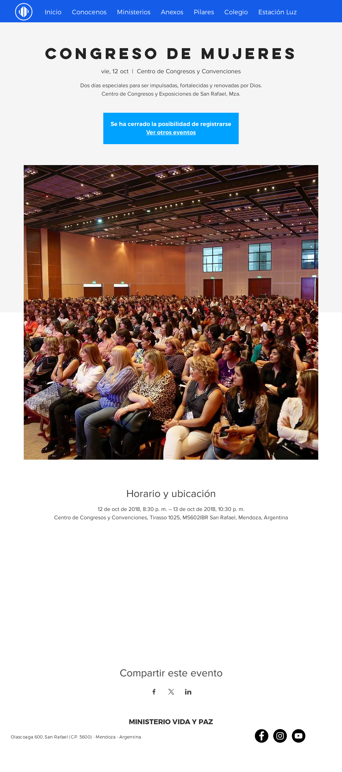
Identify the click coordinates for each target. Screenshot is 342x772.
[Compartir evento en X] (171, 692)
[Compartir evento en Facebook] (154, 692)
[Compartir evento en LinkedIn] (188, 692)
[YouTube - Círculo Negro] (298, 736)
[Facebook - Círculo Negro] (261, 736)
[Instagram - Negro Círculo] (280, 736)
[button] (134, 12)
